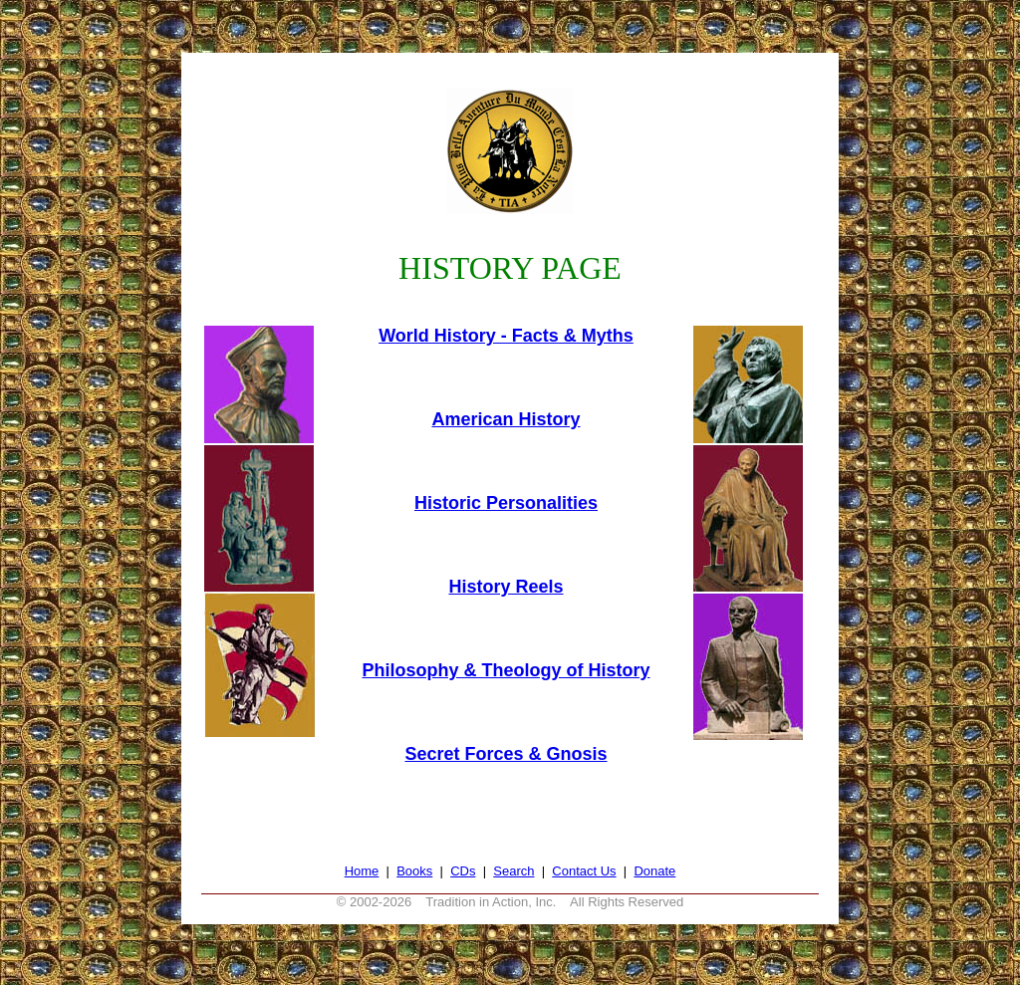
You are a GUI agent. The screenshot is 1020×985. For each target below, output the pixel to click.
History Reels (505, 587)
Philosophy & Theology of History (505, 670)
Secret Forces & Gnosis (505, 754)
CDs (462, 870)
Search (513, 870)
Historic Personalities (506, 503)
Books (414, 870)
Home (362, 870)
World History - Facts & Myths (506, 336)
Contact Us (584, 870)
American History (505, 419)
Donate (654, 870)
